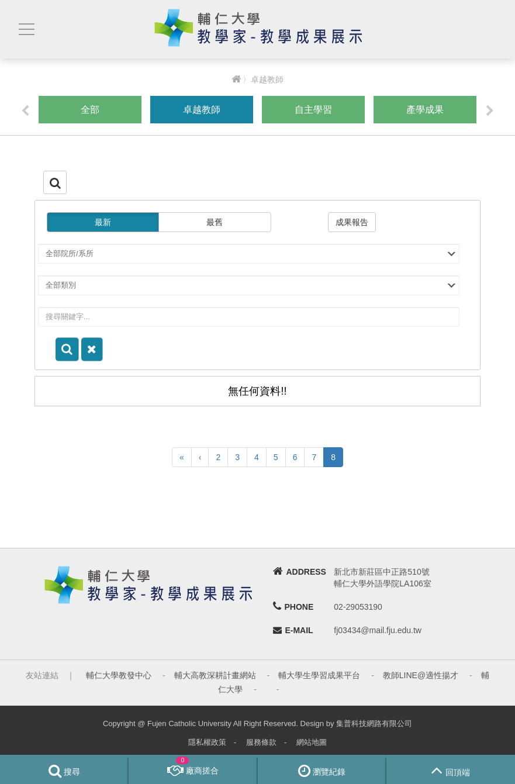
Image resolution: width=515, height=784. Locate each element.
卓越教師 (201, 110)
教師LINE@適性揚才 (420, 675)
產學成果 (425, 110)
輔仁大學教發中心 (118, 675)
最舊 (214, 222)
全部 (90, 110)
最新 (103, 222)
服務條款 (261, 742)
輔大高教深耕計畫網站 (215, 675)
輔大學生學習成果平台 (319, 675)
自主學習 (313, 110)
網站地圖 (311, 742)
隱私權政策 (207, 742)
